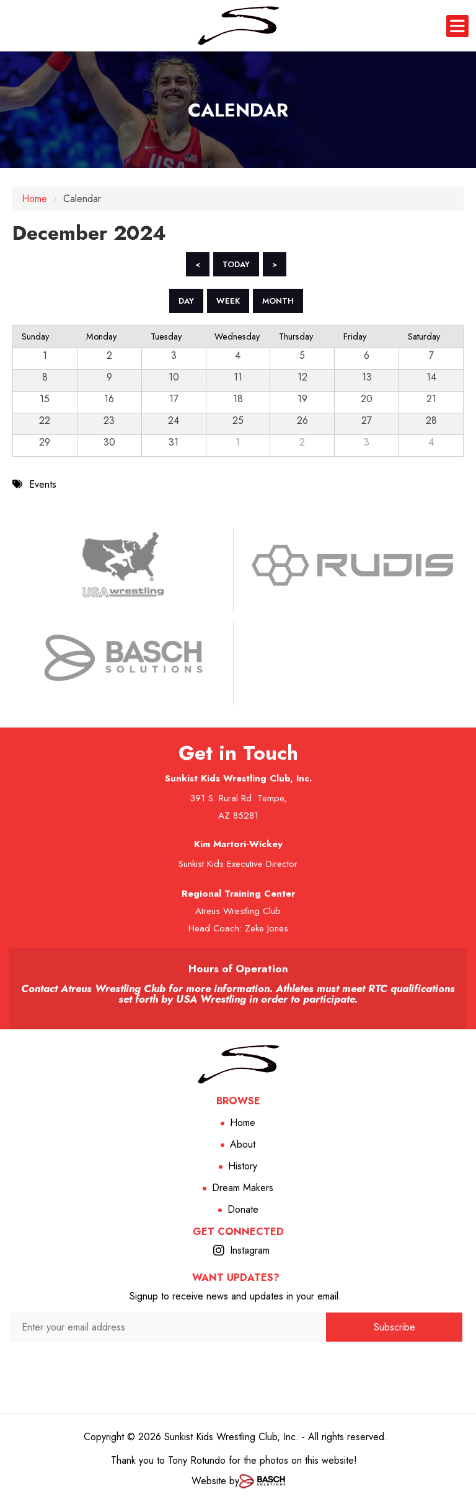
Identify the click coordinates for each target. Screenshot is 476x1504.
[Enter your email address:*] (167, 1327)
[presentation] (168, 1365)
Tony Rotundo (197, 1460)
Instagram (250, 1250)
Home (34, 198)
